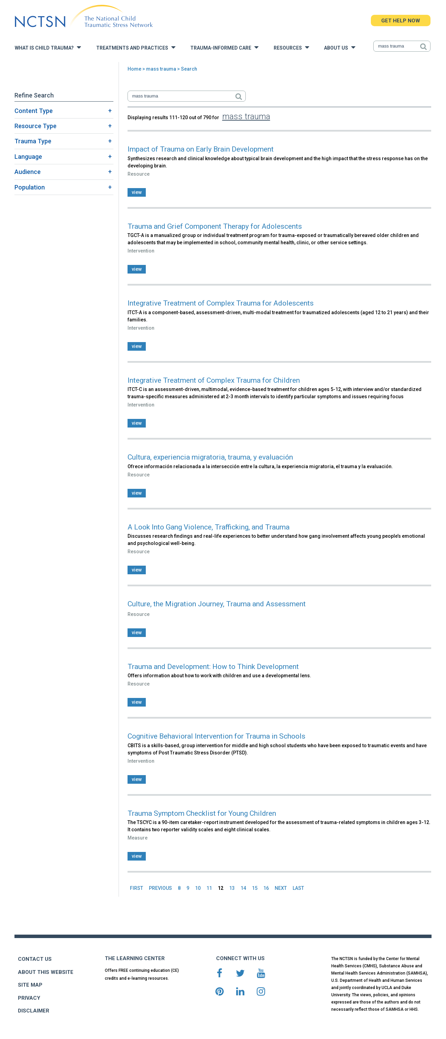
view (137, 192)
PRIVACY (29, 998)
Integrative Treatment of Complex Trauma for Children (214, 380)
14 (243, 888)
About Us (339, 47)
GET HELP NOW (400, 21)
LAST (298, 888)
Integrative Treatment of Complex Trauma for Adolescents (221, 303)
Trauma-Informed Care (224, 47)
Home (134, 69)
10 (198, 888)
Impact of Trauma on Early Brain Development (201, 149)
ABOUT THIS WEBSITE (45, 972)
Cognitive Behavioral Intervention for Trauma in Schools (216, 736)
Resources (291, 47)
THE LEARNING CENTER (135, 958)
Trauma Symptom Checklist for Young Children (202, 813)
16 (266, 888)
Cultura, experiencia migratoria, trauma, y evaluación (210, 457)
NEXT (281, 888)
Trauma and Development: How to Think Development (213, 666)
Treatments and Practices (135, 47)
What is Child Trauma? (48, 47)
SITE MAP (30, 985)
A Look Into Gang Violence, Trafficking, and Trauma (209, 527)
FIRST (136, 888)
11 (209, 888)
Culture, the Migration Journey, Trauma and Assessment (217, 604)
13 (232, 888)
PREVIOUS (160, 888)
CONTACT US (35, 959)
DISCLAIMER (33, 1011)
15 (254, 888)
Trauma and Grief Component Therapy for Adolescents (215, 226)
